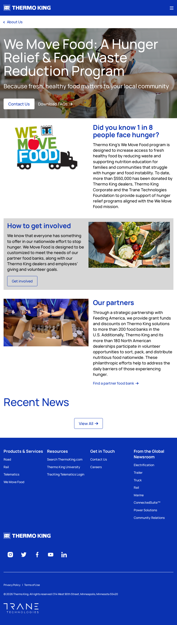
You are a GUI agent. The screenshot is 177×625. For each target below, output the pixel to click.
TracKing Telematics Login (65, 474)
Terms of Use (32, 585)
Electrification (144, 465)
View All (88, 423)
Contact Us (19, 104)
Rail (6, 467)
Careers (96, 467)
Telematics (11, 474)
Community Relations (149, 518)
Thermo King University (63, 467)
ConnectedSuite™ (147, 502)
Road (7, 459)
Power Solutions (145, 510)
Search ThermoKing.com (64, 459)
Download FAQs (55, 104)
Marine (139, 495)
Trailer (138, 472)
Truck (138, 480)
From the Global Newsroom (149, 453)
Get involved (22, 281)
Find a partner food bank (116, 383)
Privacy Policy (12, 585)
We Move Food (14, 482)
